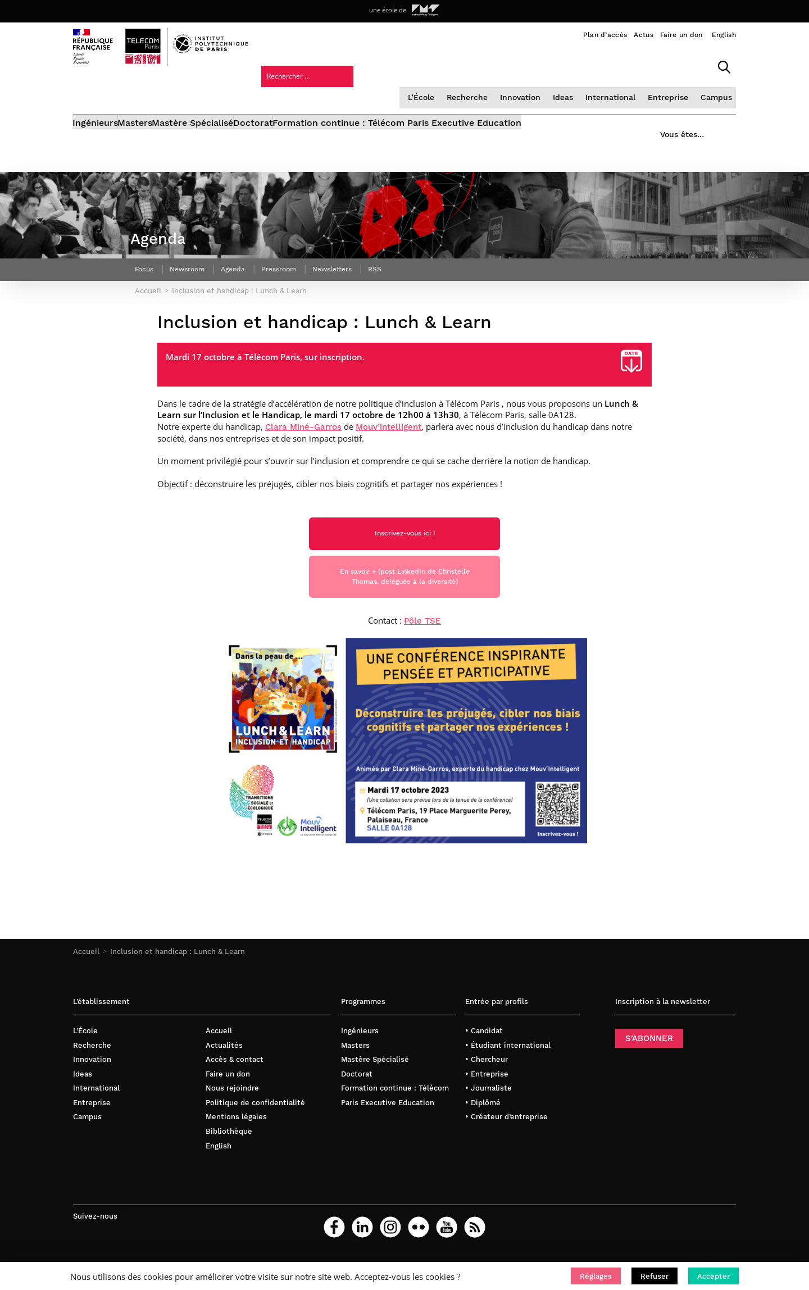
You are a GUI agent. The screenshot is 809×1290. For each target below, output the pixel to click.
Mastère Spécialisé (228, 94)
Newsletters (355, 272)
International (517, 64)
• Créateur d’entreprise (506, 1143)
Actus (643, 35)
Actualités (224, 1072)
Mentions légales (236, 1143)
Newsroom (194, 272)
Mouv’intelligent (388, 438)
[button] (596, 1276)
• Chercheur (486, 1086)
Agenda (244, 272)
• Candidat (484, 1057)
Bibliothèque (229, 1158)
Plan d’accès (605, 35)
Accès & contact (234, 1086)
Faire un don (681, 35)
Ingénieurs (96, 94)
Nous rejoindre (232, 1115)
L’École (332, 64)
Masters (152, 94)
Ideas (470, 64)
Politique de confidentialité (255, 1129)
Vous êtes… (673, 91)
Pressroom (295, 272)
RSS (401, 272)
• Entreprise (486, 1101)
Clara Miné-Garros (303, 438)
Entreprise (573, 64)
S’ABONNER (649, 1065)
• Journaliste (488, 1115)
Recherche (377, 64)
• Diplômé (483, 1129)
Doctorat (305, 94)
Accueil (86, 978)
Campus (619, 64)
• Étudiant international (508, 1072)
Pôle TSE (422, 648)
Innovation (429, 64)
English (724, 35)
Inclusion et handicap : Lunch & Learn (177, 978)
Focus (146, 272)
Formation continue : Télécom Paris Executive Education (466, 94)
